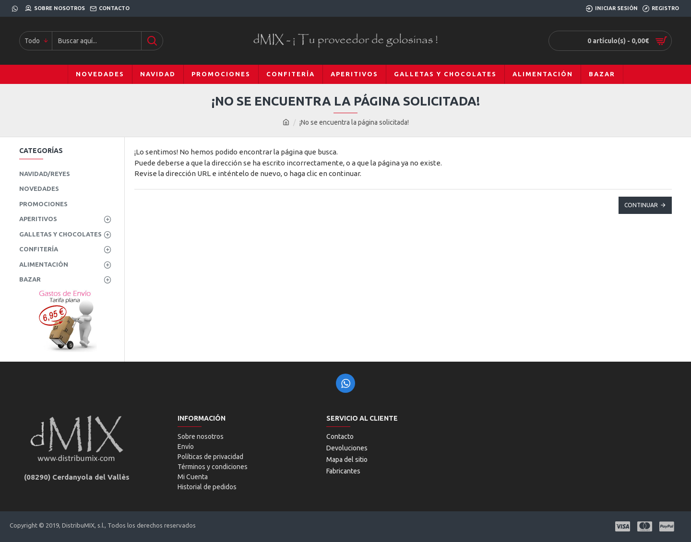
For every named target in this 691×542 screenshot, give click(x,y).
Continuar (641, 205)
